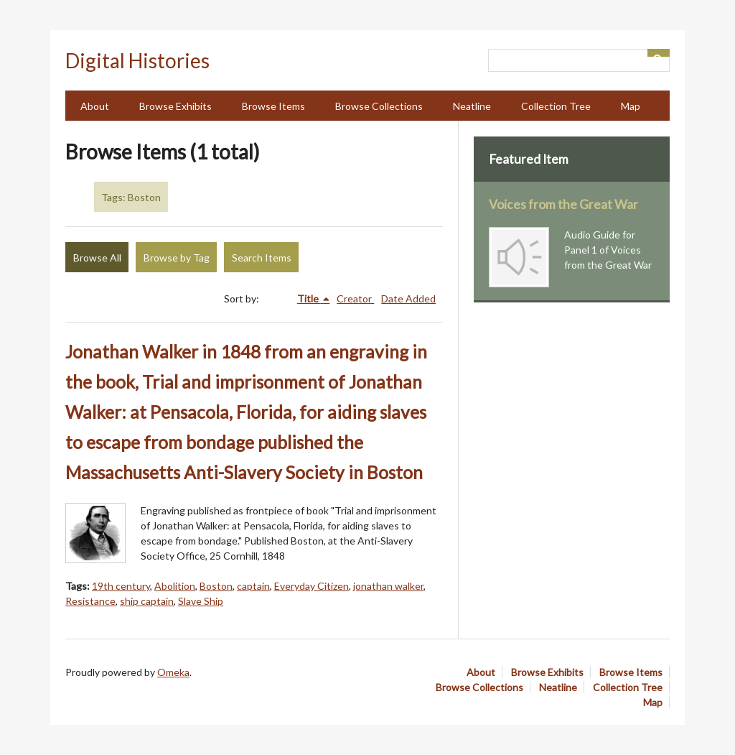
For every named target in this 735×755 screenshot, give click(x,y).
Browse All (97, 257)
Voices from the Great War (563, 204)
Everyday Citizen (311, 586)
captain (253, 586)
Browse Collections (379, 106)
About (94, 106)
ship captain (147, 601)
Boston (216, 586)
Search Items (261, 257)
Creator (355, 298)
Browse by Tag (177, 257)
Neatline (472, 106)
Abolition (174, 586)
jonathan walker (388, 586)
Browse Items (273, 106)
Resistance (90, 601)
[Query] (579, 60)
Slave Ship (200, 601)
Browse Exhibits (175, 106)
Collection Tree (556, 106)
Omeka (173, 672)
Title (309, 298)
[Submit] (658, 53)
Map (630, 106)
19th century (121, 586)
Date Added (408, 298)
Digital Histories (137, 60)
